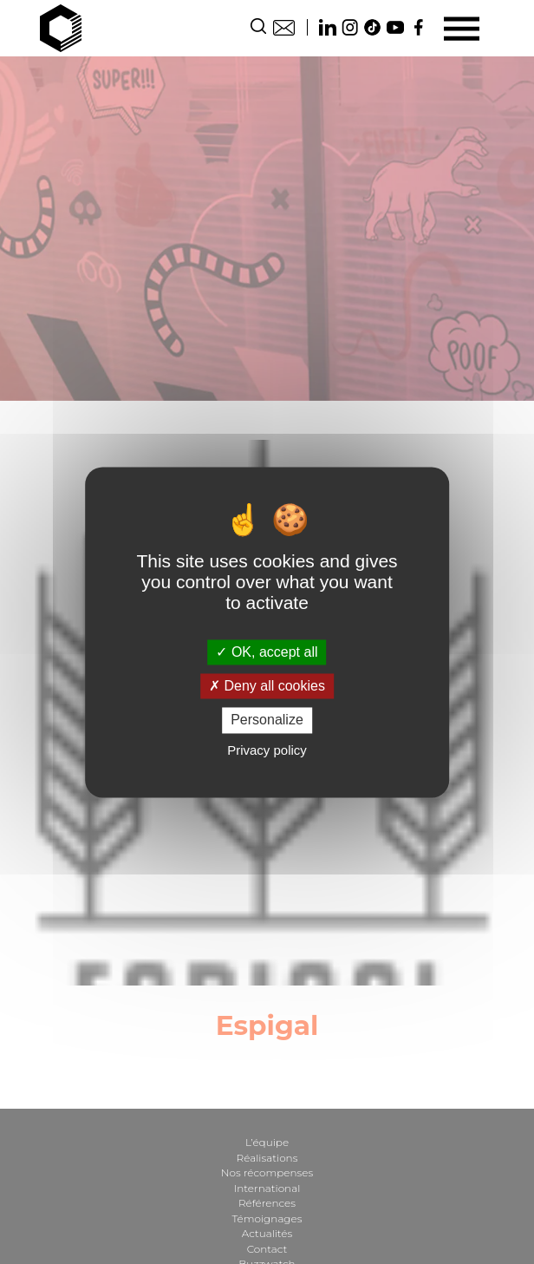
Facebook (418, 27)
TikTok (372, 27)
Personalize (267, 720)
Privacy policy (267, 750)
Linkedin (327, 27)
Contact (284, 27)
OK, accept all (266, 652)
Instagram (350, 27)
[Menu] (461, 28)
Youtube (395, 27)
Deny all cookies (267, 686)
